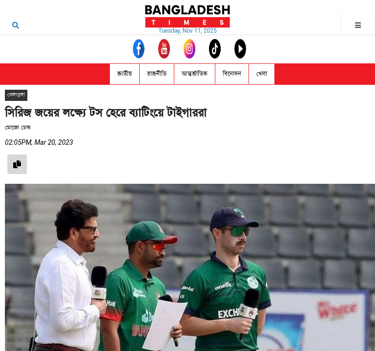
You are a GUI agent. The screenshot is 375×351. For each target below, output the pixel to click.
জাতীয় (124, 74)
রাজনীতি (157, 74)
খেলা (261, 74)
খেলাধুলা (16, 94)
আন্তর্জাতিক (195, 74)
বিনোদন (232, 74)
